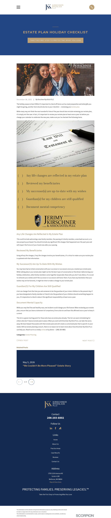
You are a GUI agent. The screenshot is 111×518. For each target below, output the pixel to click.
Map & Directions (55, 482)
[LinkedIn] (51, 428)
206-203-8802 (55, 417)
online (43, 330)
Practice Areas (55, 448)
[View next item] (31, 382)
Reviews (55, 457)
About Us (55, 444)
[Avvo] (60, 428)
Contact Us (55, 461)
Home (55, 440)
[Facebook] (55, 428)
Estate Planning (31, 335)
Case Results (55, 453)
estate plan (75, 107)
